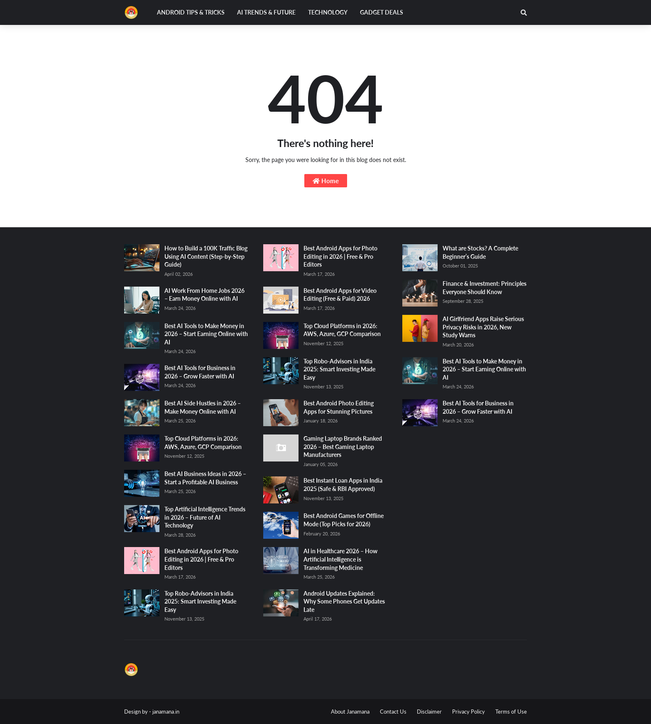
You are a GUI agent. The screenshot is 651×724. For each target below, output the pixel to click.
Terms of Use (511, 711)
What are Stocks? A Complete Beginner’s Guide (480, 252)
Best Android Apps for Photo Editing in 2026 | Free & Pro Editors (201, 559)
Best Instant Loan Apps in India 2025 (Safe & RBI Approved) (342, 484)
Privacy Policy (468, 711)
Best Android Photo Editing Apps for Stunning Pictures (338, 407)
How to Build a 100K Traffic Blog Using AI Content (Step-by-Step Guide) (205, 256)
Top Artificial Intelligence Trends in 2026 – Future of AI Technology (204, 517)
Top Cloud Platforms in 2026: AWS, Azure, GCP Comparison (203, 442)
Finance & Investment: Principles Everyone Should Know (484, 287)
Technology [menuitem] (328, 12)
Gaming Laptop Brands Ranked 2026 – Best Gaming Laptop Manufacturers (342, 446)
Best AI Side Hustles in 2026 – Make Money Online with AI (202, 407)
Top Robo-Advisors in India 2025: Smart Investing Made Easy (200, 601)
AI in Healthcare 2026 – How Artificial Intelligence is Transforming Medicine (340, 559)
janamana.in (165, 711)
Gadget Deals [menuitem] (381, 12)
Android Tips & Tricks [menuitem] (191, 12)
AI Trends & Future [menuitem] (266, 12)
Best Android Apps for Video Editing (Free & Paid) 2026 (340, 294)
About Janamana (350, 711)
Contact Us (393, 711)
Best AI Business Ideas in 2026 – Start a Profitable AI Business (205, 478)
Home (326, 180)
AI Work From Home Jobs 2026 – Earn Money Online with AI (204, 294)
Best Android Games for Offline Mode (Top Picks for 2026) (343, 520)
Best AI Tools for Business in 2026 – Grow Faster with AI (199, 372)
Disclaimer (429, 711)
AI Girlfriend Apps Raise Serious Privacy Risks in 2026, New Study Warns (483, 327)
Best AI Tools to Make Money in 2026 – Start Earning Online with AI (206, 334)
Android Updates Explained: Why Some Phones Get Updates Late (344, 601)
